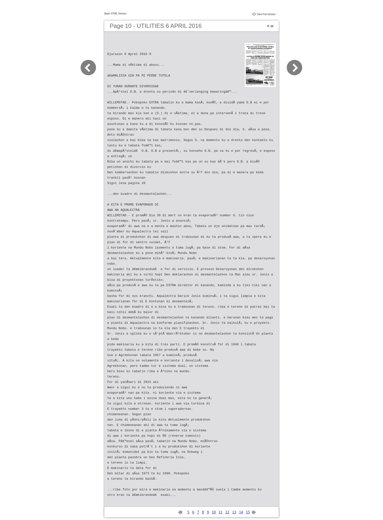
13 (234, 512)
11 (220, 512)
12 (227, 512)
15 (248, 512)
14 (241, 512)
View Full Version (266, 14)
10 (214, 512)
